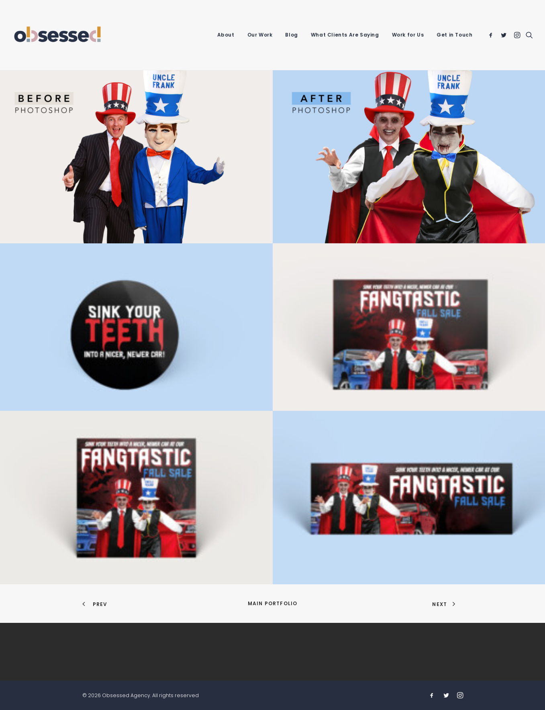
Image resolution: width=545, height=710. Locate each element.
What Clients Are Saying (345, 34)
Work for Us (408, 34)
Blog (291, 34)
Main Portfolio (273, 603)
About (226, 34)
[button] (492, 35)
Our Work (260, 34)
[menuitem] (226, 35)
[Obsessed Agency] (57, 35)
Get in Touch (454, 34)
